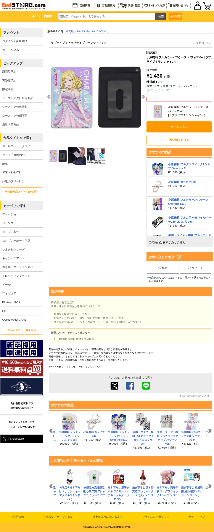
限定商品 (7, 89)
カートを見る (10, 50)
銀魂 (5, 163)
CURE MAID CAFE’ (14, 319)
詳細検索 (175, 16)
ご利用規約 (17, 516)
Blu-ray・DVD (11, 302)
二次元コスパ (201, 42)
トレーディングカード (16, 275)
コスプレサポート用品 (16, 240)
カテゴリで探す (14, 206)
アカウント (11, 32)
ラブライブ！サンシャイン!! (88, 42)
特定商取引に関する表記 (108, 516)
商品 (162, 268)
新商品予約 (9, 71)
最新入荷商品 (10, 124)
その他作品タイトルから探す (22, 191)
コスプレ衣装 (10, 231)
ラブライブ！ (59, 42)
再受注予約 (9, 80)
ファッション (10, 214)
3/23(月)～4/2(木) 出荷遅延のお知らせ (87, 31)
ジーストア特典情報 (14, 106)
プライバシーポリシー (155, 516)
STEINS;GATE (11, 172)
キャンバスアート (13, 258)
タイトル (196, 268)
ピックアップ (13, 63)
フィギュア (9, 293)
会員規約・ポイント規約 (58, 516)
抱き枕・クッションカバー (19, 267)
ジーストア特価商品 (14, 115)
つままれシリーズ (13, 249)
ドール (6, 284)
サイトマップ (197, 516)
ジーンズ (7, 223)
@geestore (13, 439)
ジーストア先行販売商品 (17, 98)
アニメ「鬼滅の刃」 (14, 155)
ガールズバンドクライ (16, 146)
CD (4, 311)
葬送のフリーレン (13, 181)
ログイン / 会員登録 (14, 41)
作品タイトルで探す (17, 138)
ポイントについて (157, 90)
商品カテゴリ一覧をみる (21, 330)
